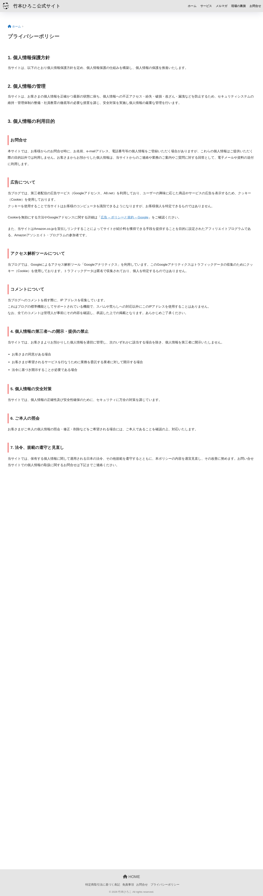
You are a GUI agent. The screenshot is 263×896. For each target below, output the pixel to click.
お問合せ (255, 6)
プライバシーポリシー (165, 884)
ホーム (192, 6)
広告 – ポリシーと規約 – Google (124, 217)
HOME (131, 877)
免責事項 (128, 884)
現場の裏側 (238, 6)
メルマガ (221, 6)
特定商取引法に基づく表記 (102, 884)
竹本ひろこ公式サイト (31, 6)
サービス (206, 6)
